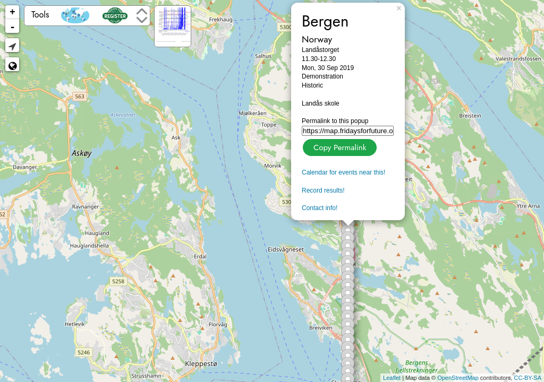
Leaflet (392, 378)
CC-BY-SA (527, 378)
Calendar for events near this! (343, 172)
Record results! (323, 190)
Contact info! (319, 208)
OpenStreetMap (458, 378)
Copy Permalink (339, 146)
